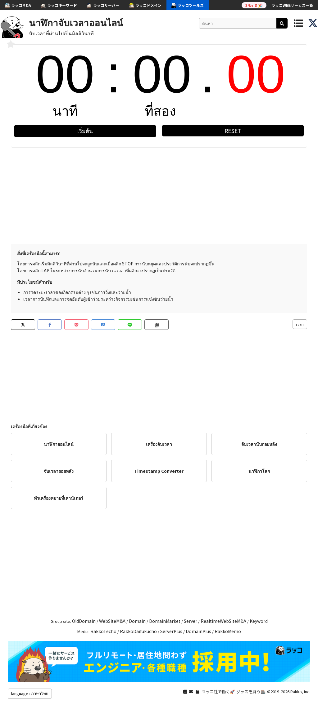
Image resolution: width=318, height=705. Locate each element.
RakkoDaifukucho (138, 631)
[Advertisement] (159, 194)
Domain (137, 621)
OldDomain (84, 621)
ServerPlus (171, 631)
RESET (233, 131)
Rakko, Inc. (300, 691)
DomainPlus (198, 631)
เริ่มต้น (85, 131)
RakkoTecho (103, 631)
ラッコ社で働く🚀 (218, 691)
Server (190, 621)
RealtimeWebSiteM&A (223, 621)
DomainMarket (164, 621)
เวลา (300, 324)
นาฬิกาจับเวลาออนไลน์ (76, 22)
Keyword (259, 621)
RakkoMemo (228, 631)
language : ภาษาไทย (29, 693)
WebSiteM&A (112, 621)
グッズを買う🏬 (251, 691)
